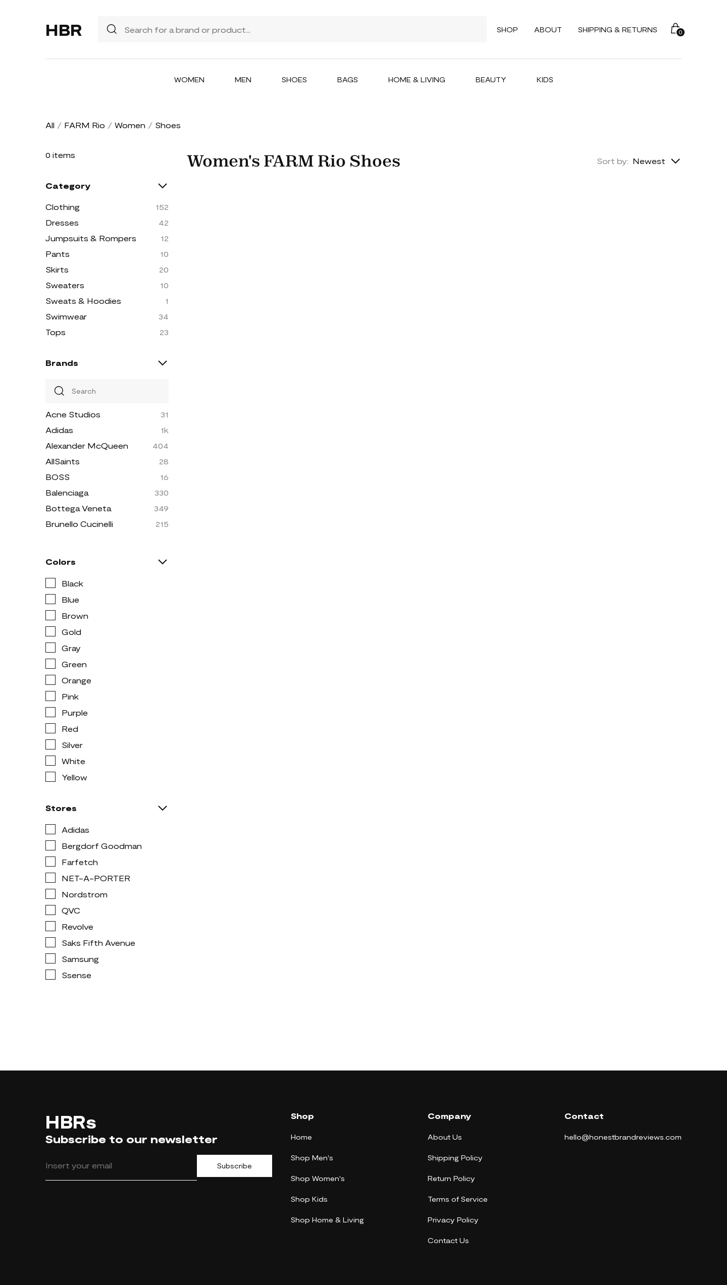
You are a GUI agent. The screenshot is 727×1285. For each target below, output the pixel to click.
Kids (545, 79)
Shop (507, 29)
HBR (63, 29)
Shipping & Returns (617, 29)
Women (189, 79)
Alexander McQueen (86, 445)
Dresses (62, 222)
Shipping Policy (455, 1157)
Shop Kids (309, 1199)
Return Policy (451, 1178)
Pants (57, 253)
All (50, 125)
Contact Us (448, 1240)
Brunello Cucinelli (79, 523)
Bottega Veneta (78, 508)
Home (301, 1137)
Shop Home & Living (327, 1219)
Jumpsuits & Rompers (90, 238)
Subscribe (234, 1166)
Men (243, 79)
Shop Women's (318, 1178)
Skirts (57, 269)
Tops (55, 332)
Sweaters (64, 285)
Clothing (62, 206)
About (548, 29)
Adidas (59, 430)
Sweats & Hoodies (83, 300)
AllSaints (62, 461)
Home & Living (416, 79)
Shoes (294, 79)
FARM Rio (84, 125)
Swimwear (66, 316)
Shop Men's (312, 1157)
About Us (445, 1137)
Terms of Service (458, 1199)
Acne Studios (72, 414)
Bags (347, 79)
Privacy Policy (453, 1219)
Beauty (491, 79)
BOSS (57, 476)
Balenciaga (66, 492)
